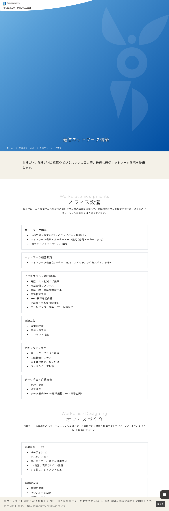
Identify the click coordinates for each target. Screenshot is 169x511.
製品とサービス (26, 143)
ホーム (10, 143)
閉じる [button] (160, 504)
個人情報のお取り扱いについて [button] (46, 506)
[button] (164, 494)
